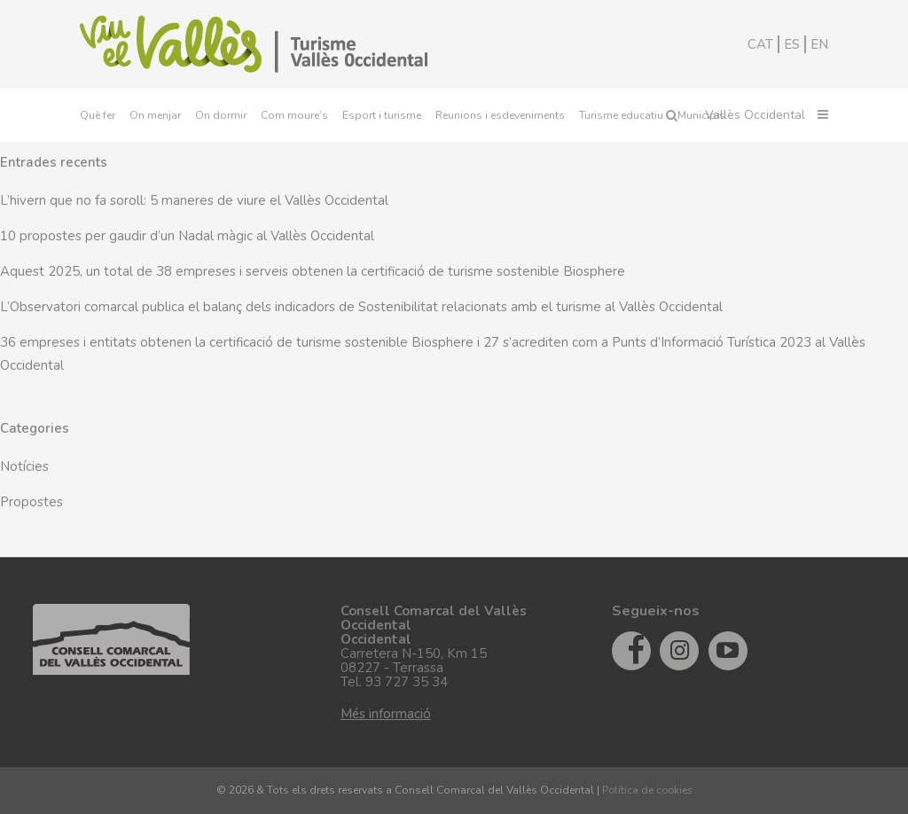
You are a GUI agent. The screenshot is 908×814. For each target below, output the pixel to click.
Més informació (385, 714)
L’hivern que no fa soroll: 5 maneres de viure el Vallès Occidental (194, 200)
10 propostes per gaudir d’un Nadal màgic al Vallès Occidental (187, 236)
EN (819, 44)
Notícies (24, 466)
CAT (760, 44)
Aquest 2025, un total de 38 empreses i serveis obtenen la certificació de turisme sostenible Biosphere (312, 271)
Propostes (31, 502)
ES (792, 44)
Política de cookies (647, 790)
